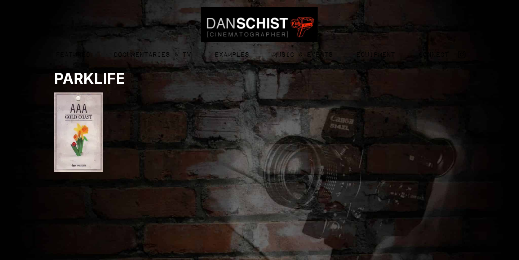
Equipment (375, 55)
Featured (72, 55)
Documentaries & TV (152, 55)
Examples (231, 55)
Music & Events (302, 55)
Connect (433, 55)
